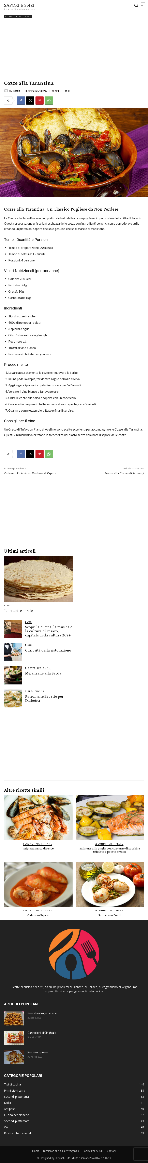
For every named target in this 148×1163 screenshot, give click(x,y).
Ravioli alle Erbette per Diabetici (44, 698)
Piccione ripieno (38, 1052)
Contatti (111, 1151)
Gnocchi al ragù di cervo (43, 1013)
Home (35, 1151)
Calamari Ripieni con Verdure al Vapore (30, 473)
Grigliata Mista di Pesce (38, 848)
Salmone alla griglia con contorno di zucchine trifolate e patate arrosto (109, 850)
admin (16, 91)
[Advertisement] (74, 49)
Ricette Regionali (38, 668)
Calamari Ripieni (38, 915)
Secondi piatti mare (18, 16)
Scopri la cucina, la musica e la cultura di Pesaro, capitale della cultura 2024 (48, 631)
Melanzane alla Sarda (43, 673)
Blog (7, 605)
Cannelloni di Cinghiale (42, 1032)
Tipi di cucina (35, 691)
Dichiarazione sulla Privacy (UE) (61, 1151)
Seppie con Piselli (109, 915)
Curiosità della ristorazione (48, 650)
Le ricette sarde (18, 610)
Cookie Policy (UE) (93, 1151)
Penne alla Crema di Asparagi (124, 473)
